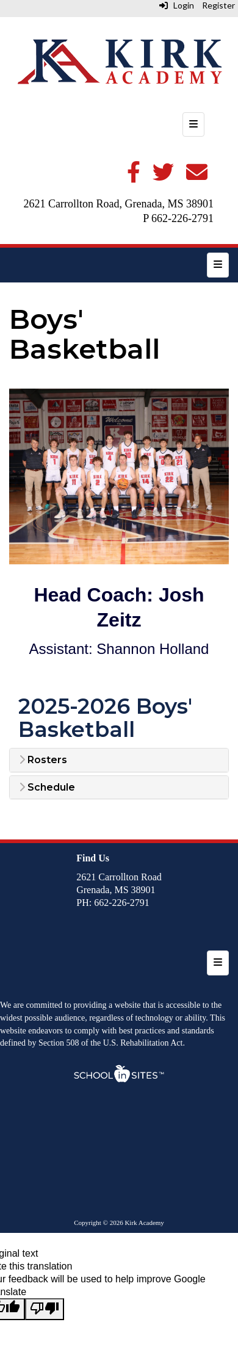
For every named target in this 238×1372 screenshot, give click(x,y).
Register (218, 5)
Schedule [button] (47, 787)
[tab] (119, 760)
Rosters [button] (43, 760)
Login (176, 5)
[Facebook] (133, 176)
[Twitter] (163, 176)
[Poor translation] (44, 1309)
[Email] (197, 176)
